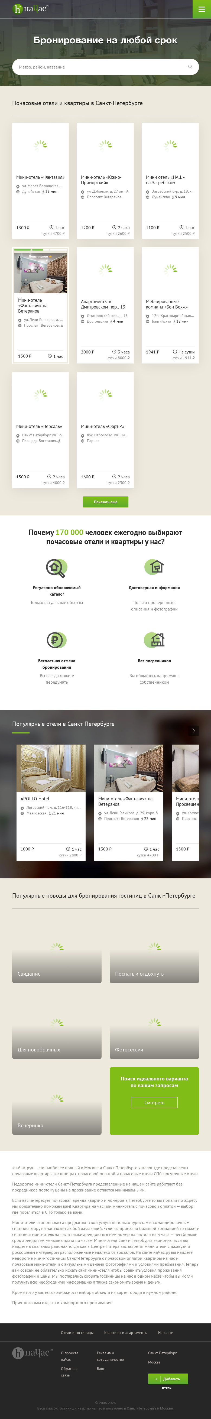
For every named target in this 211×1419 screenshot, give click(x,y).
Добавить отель (167, 1380)
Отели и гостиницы (77, 1332)
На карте (165, 1332)
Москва (154, 1362)
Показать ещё (105, 501)
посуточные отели (180, 1173)
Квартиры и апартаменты (125, 1332)
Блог (101, 1368)
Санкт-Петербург (162, 1352)
